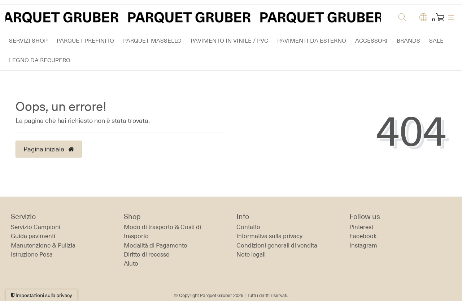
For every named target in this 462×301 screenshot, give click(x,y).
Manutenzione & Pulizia (43, 245)
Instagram (363, 245)
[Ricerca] (400, 18)
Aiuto (131, 263)
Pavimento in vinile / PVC (229, 40)
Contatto (248, 227)
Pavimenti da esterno (311, 40)
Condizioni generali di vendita (276, 245)
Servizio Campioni (35, 227)
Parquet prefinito (85, 40)
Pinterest (361, 227)
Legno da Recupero (39, 60)
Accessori (371, 40)
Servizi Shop (28, 40)
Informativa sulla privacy (269, 236)
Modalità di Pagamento (155, 245)
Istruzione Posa (32, 254)
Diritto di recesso (147, 254)
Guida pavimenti (33, 236)
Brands (408, 40)
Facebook (363, 236)
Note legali (251, 254)
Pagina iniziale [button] (48, 149)
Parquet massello (152, 40)
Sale (436, 40)
